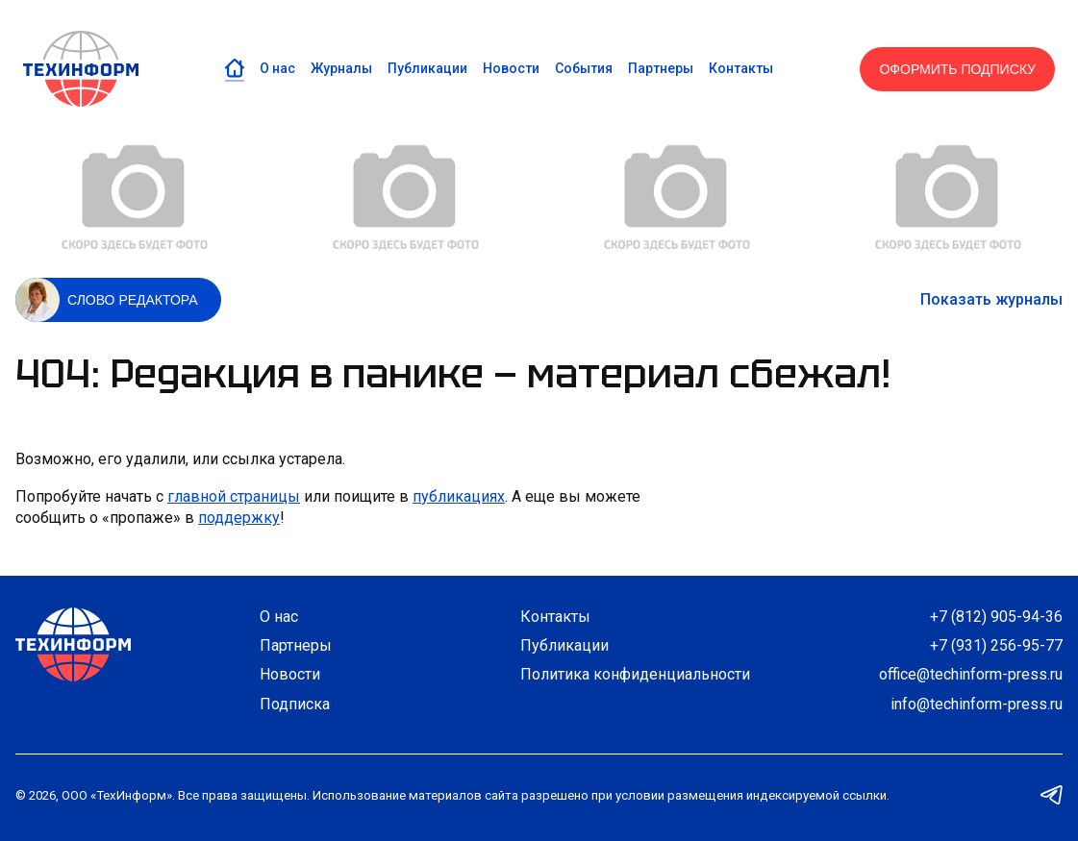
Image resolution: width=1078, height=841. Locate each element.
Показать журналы (991, 299)
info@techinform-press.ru (976, 704)
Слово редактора (132, 300)
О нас (277, 68)
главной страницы (233, 496)
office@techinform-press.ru (971, 674)
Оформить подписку (957, 69)
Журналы (341, 68)
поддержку (239, 517)
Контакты (741, 68)
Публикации (427, 68)
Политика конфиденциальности (635, 674)
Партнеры (660, 68)
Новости (511, 68)
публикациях (459, 496)
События (584, 68)
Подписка (295, 704)
